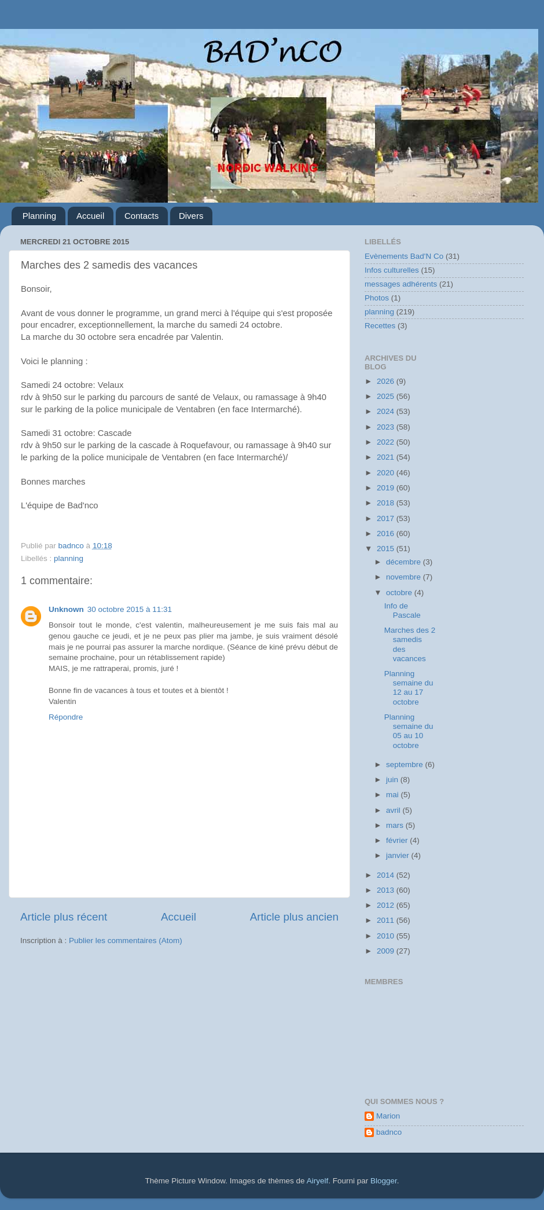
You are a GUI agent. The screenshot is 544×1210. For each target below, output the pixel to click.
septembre (405, 764)
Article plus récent (63, 917)
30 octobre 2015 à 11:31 (129, 609)
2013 (386, 890)
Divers (191, 216)
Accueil (90, 216)
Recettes (380, 325)
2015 (386, 548)
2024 (386, 411)
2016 (386, 533)
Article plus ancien (294, 917)
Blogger (383, 1180)
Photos (377, 298)
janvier (398, 855)
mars (396, 825)
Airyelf (318, 1180)
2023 (386, 427)
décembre (404, 562)
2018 (386, 502)
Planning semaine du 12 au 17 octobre (408, 687)
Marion (388, 1116)
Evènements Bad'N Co (404, 256)
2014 (386, 875)
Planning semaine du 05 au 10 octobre (408, 731)
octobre (400, 592)
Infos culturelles (392, 270)
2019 (386, 487)
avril (394, 810)
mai (393, 794)
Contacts (141, 216)
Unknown (66, 609)
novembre (404, 577)
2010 (386, 936)
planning (68, 558)
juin (393, 779)
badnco (389, 1132)
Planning (39, 216)
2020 (386, 472)
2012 (386, 905)
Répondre (66, 717)
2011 (386, 920)
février (398, 840)
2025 (386, 396)
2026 (386, 381)
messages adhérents (401, 284)
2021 (386, 457)
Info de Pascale (402, 610)
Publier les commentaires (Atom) (125, 940)
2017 (386, 518)
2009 (386, 951)
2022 (386, 442)
